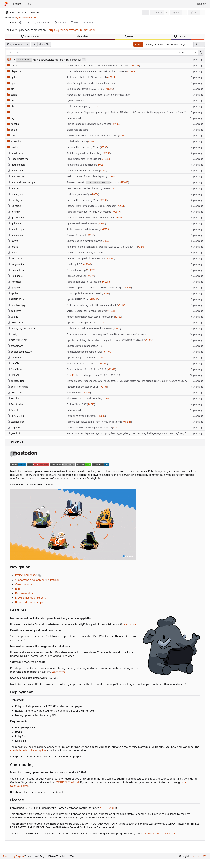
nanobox (13, 123)
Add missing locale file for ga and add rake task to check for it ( (99, 65)
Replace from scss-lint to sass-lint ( (84, 158)
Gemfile (13, 363)
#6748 (91, 404)
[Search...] (201, 53)
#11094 (148, 340)
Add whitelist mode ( (77, 141)
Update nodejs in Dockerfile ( (82, 357)
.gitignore (14, 223)
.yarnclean (14, 281)
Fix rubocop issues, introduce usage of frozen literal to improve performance (106, 334)
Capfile (12, 316)
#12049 (87, 264)
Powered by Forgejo (13, 856)
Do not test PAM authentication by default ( (89, 188)
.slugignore (15, 275)
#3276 (141, 246)
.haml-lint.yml (16, 229)
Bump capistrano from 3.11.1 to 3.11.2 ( (87, 369)
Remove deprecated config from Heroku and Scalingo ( (95, 287)
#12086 (101, 415)
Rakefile (13, 410)
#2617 (116, 211)
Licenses (196, 856)
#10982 (91, 270)
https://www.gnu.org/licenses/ (158, 833)
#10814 (111, 77)
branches (80, 36)
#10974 (110, 258)
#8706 (95, 194)
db (10, 100)
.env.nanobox (16, 176)
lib (10, 112)
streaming (14, 141)
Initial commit (74, 118)
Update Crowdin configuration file (84, 345)
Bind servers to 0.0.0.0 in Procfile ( (84, 398)
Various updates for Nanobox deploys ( (87, 176)
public (12, 129)
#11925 (127, 287)
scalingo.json (15, 421)
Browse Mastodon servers (30, 597)
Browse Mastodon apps (29, 602)
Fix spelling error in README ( (82, 415)
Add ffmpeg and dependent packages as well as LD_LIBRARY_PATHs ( (102, 246)
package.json (15, 380)
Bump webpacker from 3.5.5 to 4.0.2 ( (86, 88)
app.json (13, 287)
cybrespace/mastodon (26, 17)
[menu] (202, 44)
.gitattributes (15, 217)
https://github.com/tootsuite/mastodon (72, 30)
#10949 (131, 71)
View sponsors (23, 584)
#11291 (92, 141)
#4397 (90, 235)
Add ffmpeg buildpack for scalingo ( (85, 153)
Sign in (201, 3)
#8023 (106, 240)
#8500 (107, 153)
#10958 (106, 158)
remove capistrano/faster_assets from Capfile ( (91, 316)
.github (12, 77)
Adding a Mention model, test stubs (85, 252)
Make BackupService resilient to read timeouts (57, 59)
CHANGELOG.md (17, 322)
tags (130, 36)
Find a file (44, 44)
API (204, 856)
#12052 (100, 357)
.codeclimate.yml (17, 158)
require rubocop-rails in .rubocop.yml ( (86, 258)
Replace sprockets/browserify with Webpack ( (90, 211)
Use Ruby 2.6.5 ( (75, 264)
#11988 (111, 176)
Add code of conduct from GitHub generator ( (90, 328)
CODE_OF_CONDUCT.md (21, 328)
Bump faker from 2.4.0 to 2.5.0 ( (83, 363)
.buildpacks (15, 153)
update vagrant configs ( (79, 194)
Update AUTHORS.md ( (78, 299)
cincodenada (18, 12)
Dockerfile (14, 357)
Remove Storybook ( (77, 235)
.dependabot (15, 71)
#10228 (117, 427)
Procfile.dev (15, 404)
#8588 (106, 293)
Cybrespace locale (76, 100)
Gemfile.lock (15, 369)
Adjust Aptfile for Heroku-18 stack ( (85, 293)
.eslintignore (15, 200)
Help (28, 3)
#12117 (123, 135)
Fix (68, 375)
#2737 (118, 316)
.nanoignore (15, 235)
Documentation (24, 593)
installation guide (28, 750)
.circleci (12, 65)
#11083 (116, 123)
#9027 (114, 188)
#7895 (101, 164)
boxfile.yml (14, 310)
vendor (12, 147)
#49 (72, 375)
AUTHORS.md (16, 299)
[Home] (6, 4)
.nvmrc (12, 240)
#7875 (87, 392)
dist (11, 106)
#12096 (94, 299)
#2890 (103, 170)
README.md (15, 415)
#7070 (102, 223)
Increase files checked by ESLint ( (84, 147)
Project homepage (28, 575)
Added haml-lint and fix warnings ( (84, 229)
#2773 (105, 229)
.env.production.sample (21, 182)
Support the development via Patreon (37, 580)
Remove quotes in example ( (94, 182)
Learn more (129, 624)
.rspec (12, 252)
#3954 (118, 217)
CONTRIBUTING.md (19, 340)
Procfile (13, 398)
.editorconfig (15, 170)
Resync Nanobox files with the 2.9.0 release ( (90, 123)
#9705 (104, 147)
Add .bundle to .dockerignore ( (82, 164)
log (10, 118)
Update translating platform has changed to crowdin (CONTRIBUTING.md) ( (106, 340)
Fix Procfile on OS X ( (77, 404)
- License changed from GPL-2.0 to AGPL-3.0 (97, 375)
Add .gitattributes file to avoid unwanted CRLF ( (91, 217)
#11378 (105, 398)
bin (10, 88)
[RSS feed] (145, 12)
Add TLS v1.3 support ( (78, 106)
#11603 (94, 106)
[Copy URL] (196, 44)
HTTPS (138, 44)
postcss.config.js (17, 386)
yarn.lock (13, 433)
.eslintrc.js (14, 205)
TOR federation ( (75, 392)
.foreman (13, 211)
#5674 (117, 328)
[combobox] (187, 53)
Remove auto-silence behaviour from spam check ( (93, 135)
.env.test (13, 188)
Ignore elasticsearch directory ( (83, 223)
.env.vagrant (15, 194)
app (11, 83)
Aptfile (12, 293)
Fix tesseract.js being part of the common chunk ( (92, 305)
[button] (34, 44)
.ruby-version (15, 264)
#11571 (121, 305)
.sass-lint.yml (15, 270)
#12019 (124, 182)
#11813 (135, 65)
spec (11, 135)
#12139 (100, 322)
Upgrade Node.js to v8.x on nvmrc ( (85, 240)
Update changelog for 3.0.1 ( (81, 322)
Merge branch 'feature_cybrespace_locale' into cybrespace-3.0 (99, 94)
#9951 (121, 205)
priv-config (14, 392)
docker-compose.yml (20, 351)
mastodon (34, 12)
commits (30, 36)
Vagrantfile (14, 427)
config (12, 94)
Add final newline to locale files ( (83, 170)
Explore (17, 3)
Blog (18, 588)
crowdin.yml (15, 345)
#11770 (107, 351)
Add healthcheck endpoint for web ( (85, 351)
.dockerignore (16, 164)
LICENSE (13, 375)
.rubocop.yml (16, 258)
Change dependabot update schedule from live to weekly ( (97, 71)
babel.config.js (16, 305)
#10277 (109, 88)
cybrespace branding (77, 129)
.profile (12, 246)
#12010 (103, 363)
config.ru (13, 334)
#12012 (111, 369)
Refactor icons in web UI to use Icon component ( (92, 205)
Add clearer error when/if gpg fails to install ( (90, 427)
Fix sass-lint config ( (77, 270)
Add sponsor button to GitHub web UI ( (87, 77)
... (84, 59)
